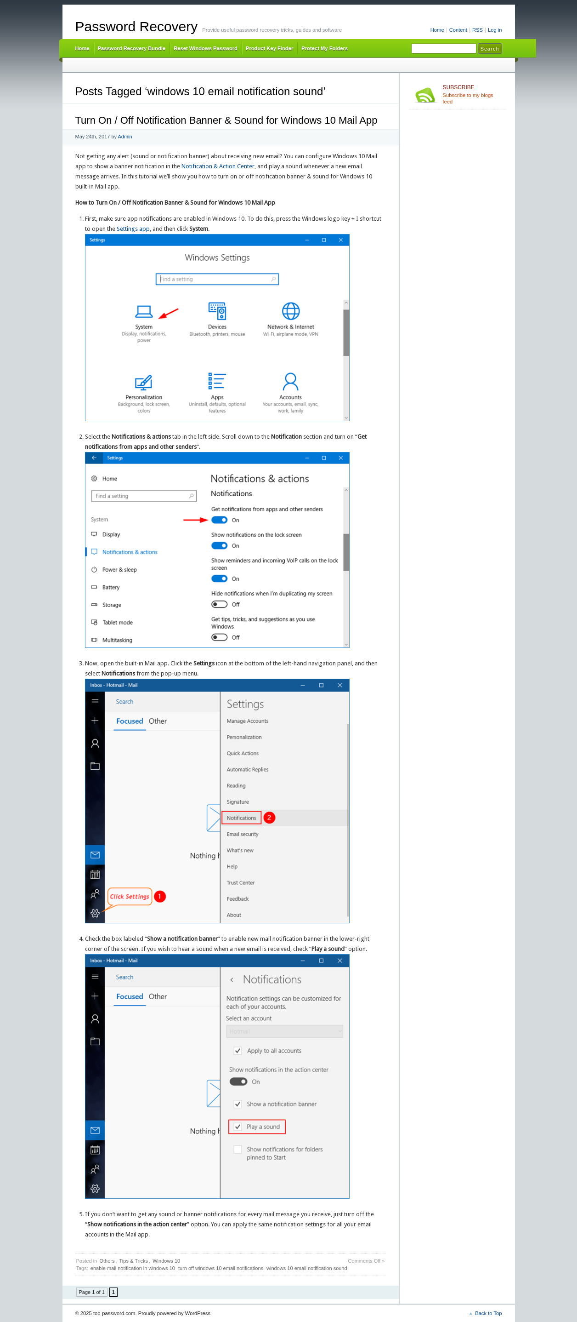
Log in (495, 30)
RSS (477, 30)
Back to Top (488, 1313)
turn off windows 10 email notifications (220, 1268)
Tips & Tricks (133, 1261)
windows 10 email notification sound (306, 1268)
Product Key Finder (269, 48)
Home (437, 30)
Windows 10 (166, 1261)
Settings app (133, 228)
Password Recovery (136, 26)
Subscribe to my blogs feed (472, 94)
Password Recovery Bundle (132, 48)
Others (106, 1261)
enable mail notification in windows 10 (133, 1268)
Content (458, 30)
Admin (125, 136)
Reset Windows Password (206, 48)
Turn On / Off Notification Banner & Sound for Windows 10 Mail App (226, 120)
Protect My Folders (324, 48)
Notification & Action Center (218, 166)
